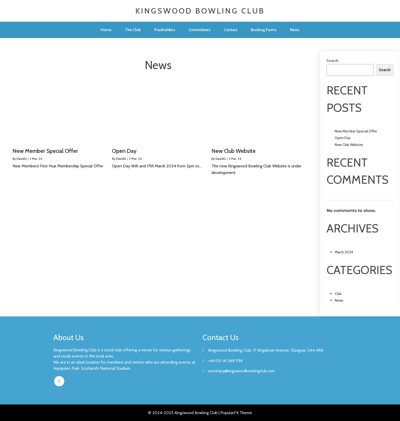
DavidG (22, 158)
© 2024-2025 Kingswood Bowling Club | (184, 412)
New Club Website (349, 144)
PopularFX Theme (236, 412)
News (339, 300)
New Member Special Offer (356, 131)
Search (332, 60)
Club (338, 293)
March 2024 (344, 252)
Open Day (343, 137)
